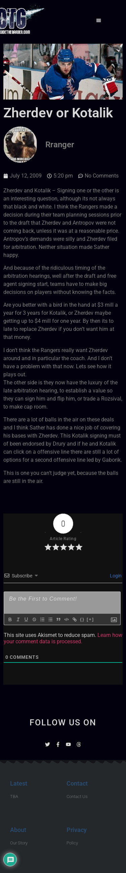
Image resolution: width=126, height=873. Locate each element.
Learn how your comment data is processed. (63, 638)
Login (115, 575)
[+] (90, 619)
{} (82, 619)
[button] (98, 20)
